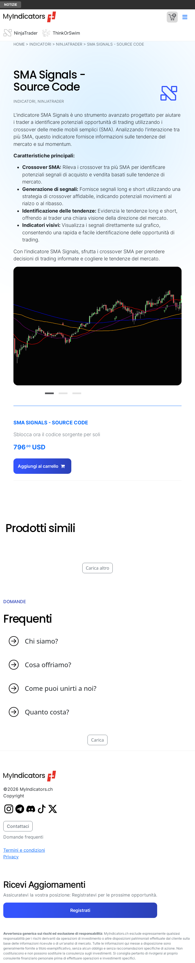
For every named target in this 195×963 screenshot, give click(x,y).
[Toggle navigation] (185, 17)
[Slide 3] (76, 393)
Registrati (80, 910)
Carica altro (97, 568)
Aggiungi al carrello (42, 466)
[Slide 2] (63, 393)
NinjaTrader (69, 44)
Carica (97, 740)
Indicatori (40, 44)
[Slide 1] (49, 393)
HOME (19, 44)
